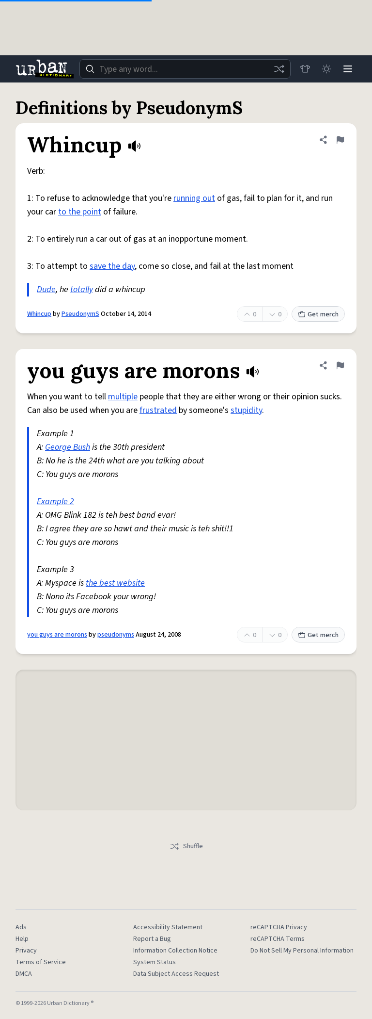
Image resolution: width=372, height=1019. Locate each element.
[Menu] (347, 69)
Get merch (318, 314)
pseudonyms (115, 635)
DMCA (24, 974)
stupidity (246, 410)
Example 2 (55, 501)
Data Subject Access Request (176, 974)
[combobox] (185, 69)
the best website (115, 583)
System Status (154, 962)
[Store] (305, 69)
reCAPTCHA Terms (277, 939)
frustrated (158, 410)
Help (22, 939)
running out (194, 198)
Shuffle (186, 846)
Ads (21, 927)
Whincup (39, 314)
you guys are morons (57, 635)
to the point (79, 212)
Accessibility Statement (167, 927)
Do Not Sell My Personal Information (302, 950)
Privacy (26, 950)
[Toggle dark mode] (326, 69)
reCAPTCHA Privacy (278, 927)
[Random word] (279, 69)
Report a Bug (152, 939)
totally (81, 289)
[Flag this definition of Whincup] (340, 140)
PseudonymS (80, 314)
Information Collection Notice (175, 950)
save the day (112, 266)
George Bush (67, 447)
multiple (123, 397)
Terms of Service (41, 962)
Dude (46, 289)
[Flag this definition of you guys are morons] (340, 365)
